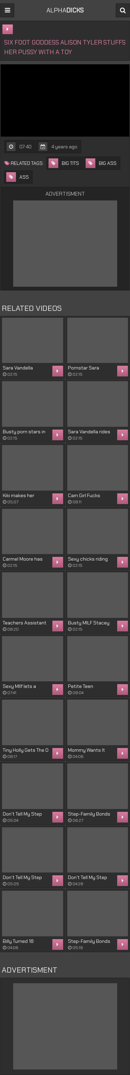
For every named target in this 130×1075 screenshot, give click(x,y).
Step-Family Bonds (89, 814)
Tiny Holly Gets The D (26, 750)
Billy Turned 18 (18, 941)
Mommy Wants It (86, 750)
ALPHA (65, 10)
